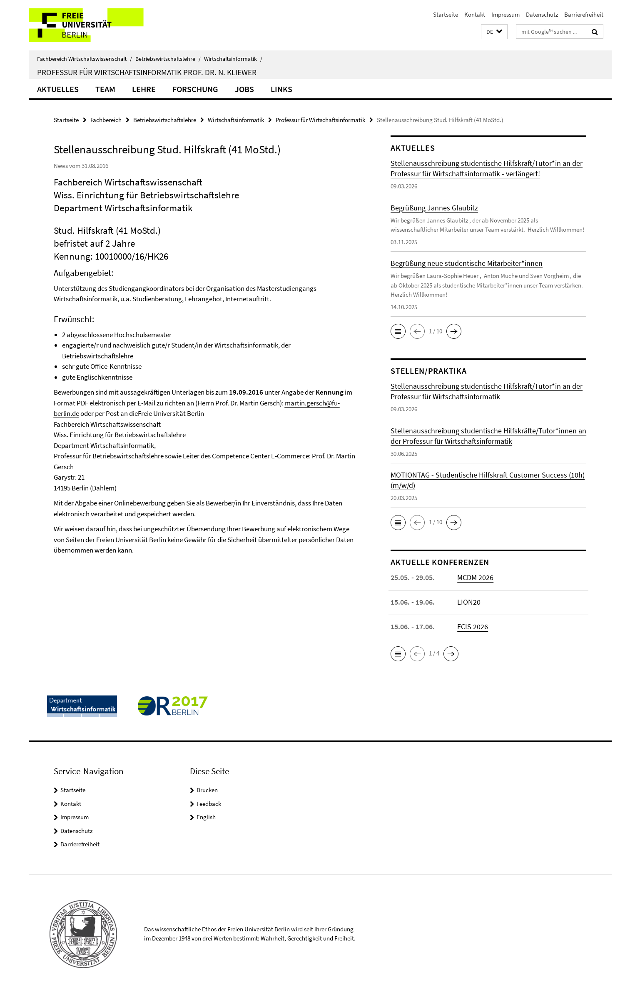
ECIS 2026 (472, 626)
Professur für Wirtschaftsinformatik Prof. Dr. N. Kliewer (146, 72)
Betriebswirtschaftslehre (168, 59)
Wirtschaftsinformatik (233, 59)
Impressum (505, 14)
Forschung (195, 89)
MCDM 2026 (475, 577)
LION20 (469, 602)
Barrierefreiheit (583, 14)
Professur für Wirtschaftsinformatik (320, 120)
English (206, 817)
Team (105, 89)
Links (281, 89)
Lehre (144, 89)
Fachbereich (106, 120)
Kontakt (474, 14)
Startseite (445, 14)
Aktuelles (58, 89)
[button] (494, 32)
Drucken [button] (207, 790)
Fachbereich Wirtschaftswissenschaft (84, 59)
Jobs (244, 89)
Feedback (209, 804)
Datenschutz (542, 14)
